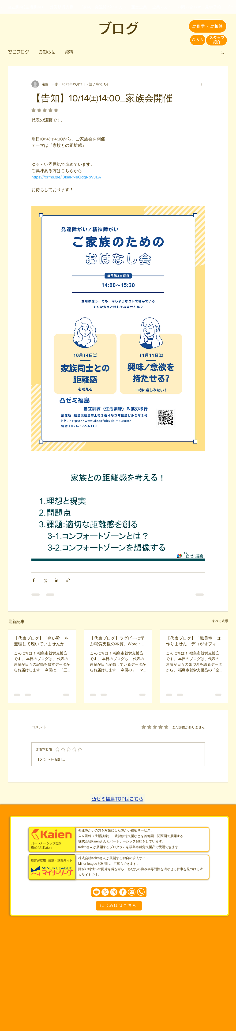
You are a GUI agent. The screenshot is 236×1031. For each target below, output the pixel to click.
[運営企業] (139, 6)
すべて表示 (220, 621)
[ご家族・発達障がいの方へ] (103, 6)
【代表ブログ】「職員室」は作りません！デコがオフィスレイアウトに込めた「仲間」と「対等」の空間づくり (193, 641)
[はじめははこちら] (119, 905)
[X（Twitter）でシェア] (45, 580)
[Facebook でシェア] (33, 580)
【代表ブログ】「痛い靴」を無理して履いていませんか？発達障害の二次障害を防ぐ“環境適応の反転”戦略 (41, 641)
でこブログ (18, 52)
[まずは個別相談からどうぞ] (118, 892)
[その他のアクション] (202, 84)
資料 (69, 52)
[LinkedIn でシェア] (56, 580)
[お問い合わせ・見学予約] (199, 6)
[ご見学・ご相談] (207, 26)
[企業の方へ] (162, 6)
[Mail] (132, 892)
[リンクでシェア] (68, 580)
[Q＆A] (198, 40)
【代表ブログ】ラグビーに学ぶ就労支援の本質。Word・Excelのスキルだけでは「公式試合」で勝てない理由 (118, 641)
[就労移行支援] (61, 6)
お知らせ (46, 52)
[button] (222, 52)
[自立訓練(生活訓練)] (25, 6)
